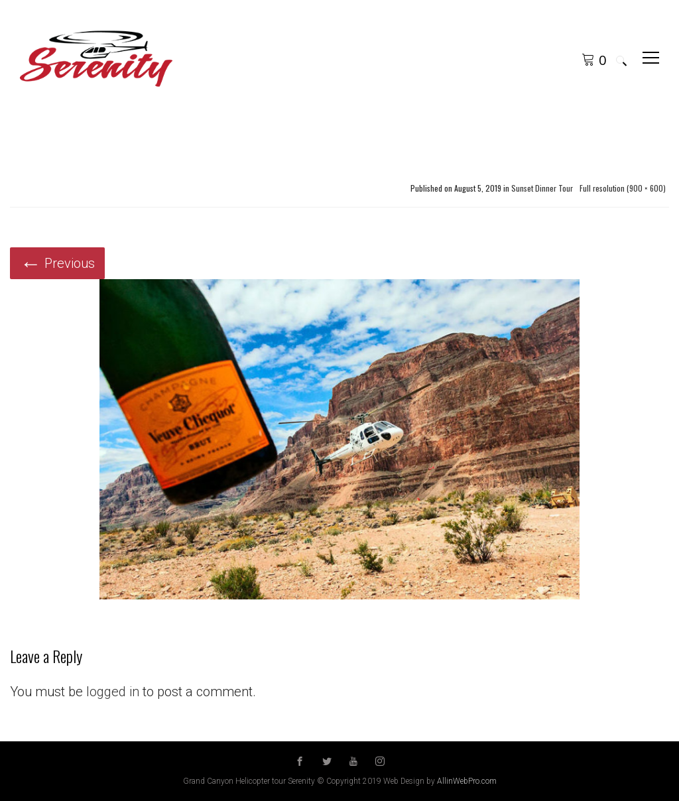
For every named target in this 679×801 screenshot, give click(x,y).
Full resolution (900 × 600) (623, 188)
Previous (57, 263)
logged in (112, 692)
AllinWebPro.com (467, 781)
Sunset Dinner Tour (542, 188)
